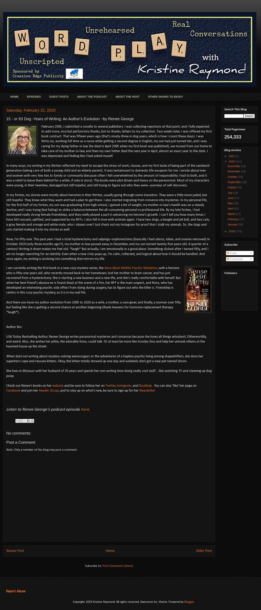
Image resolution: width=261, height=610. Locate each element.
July (230, 192)
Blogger (189, 602)
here (85, 409)
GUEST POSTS (59, 96)
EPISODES (34, 96)
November (234, 171)
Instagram (124, 386)
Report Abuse (15, 591)
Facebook (13, 391)
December (234, 166)
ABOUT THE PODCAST (92, 96)
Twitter (110, 386)
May (231, 203)
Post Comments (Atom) (117, 566)
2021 (232, 156)
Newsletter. (147, 391)
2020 (232, 161)
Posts (232, 253)
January (233, 224)
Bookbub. (146, 386)
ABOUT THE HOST (127, 96)
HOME (14, 96)
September (235, 182)
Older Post (204, 551)
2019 (232, 231)
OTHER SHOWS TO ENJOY (165, 96)
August (232, 187)
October (233, 176)
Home (110, 551)
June (231, 198)
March (232, 214)
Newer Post (15, 551)
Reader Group (49, 391)
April (231, 208)
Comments (235, 259)
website (57, 386)
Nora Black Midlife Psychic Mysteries (130, 268)
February (233, 219)
